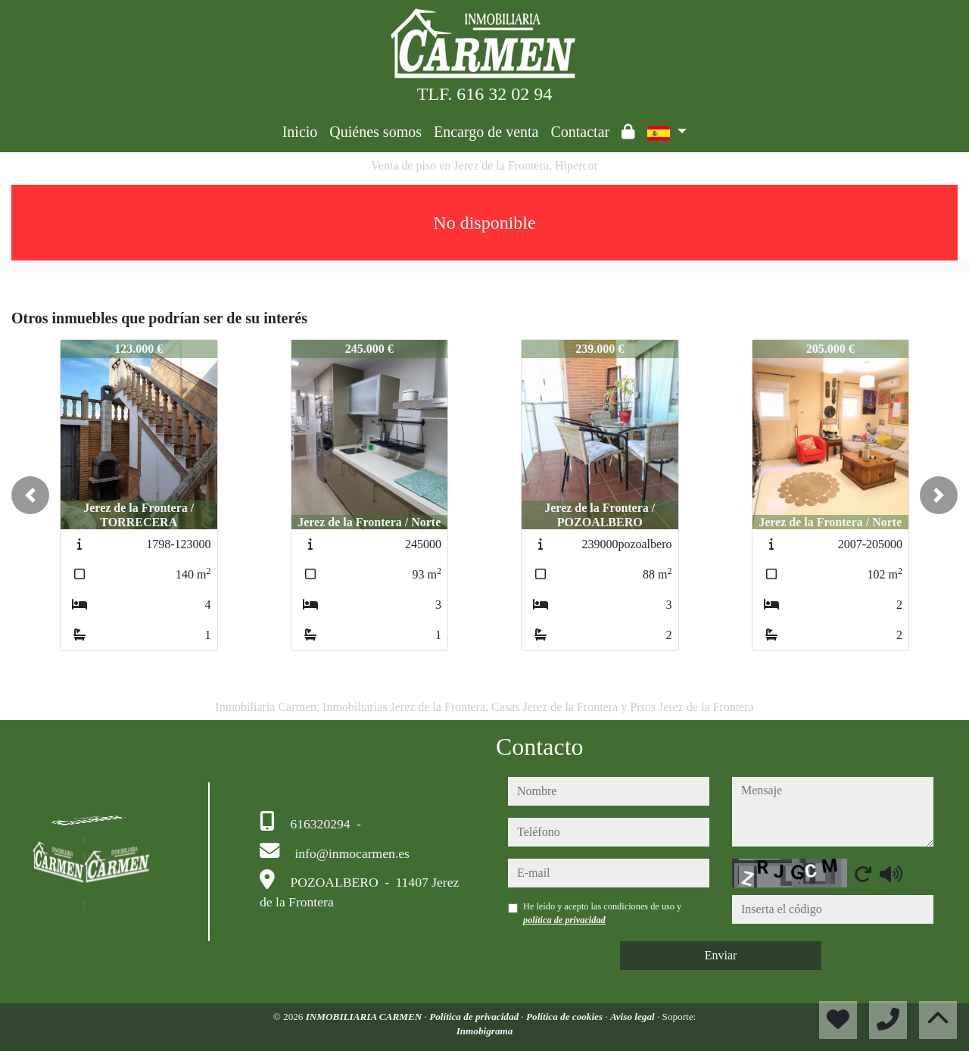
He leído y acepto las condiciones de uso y (602, 913)
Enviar (721, 955)
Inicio (300, 131)
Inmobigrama (484, 1031)
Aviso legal (633, 1016)
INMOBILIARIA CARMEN (365, 1016)
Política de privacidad (475, 1016)
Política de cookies (565, 1016)
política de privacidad (564, 920)
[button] (30, 495)
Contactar (579, 131)
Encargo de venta (486, 131)
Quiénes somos (375, 131)
